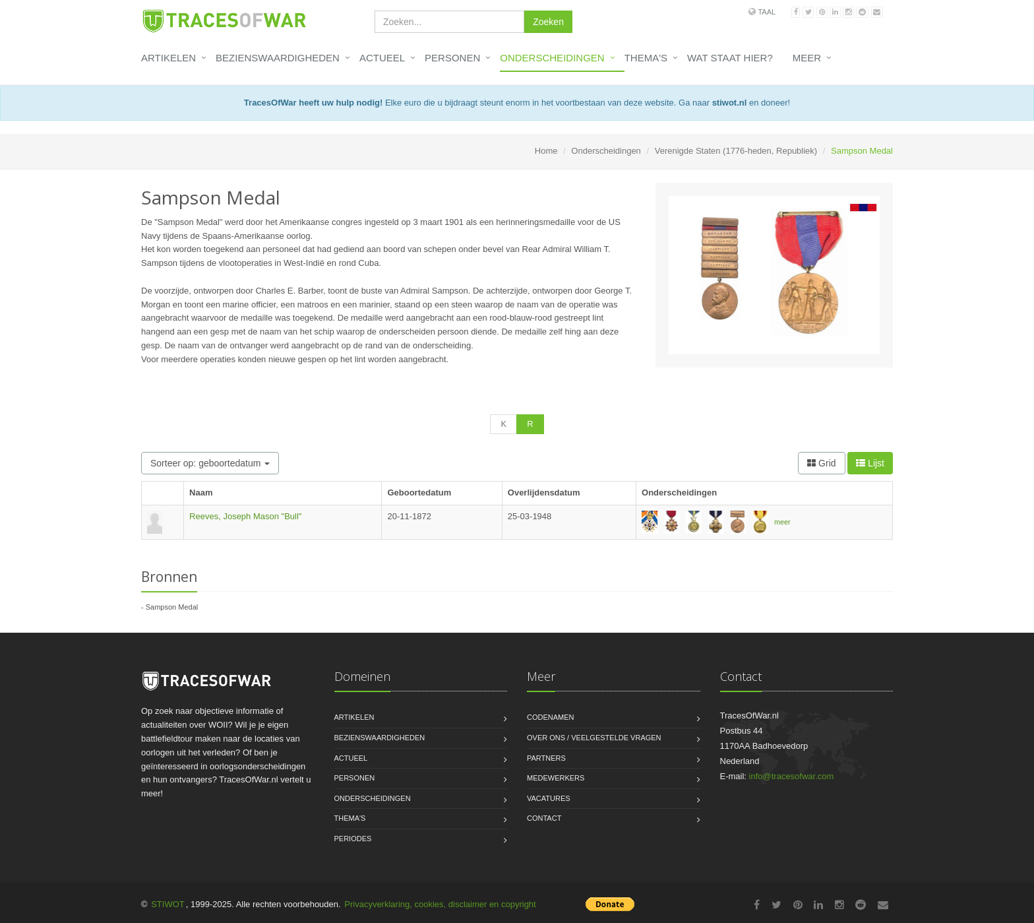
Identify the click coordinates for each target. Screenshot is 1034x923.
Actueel (382, 57)
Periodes (353, 839)
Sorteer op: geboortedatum (210, 463)
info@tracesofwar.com (791, 776)
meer (782, 522)
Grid (821, 463)
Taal (767, 12)
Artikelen (168, 57)
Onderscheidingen (552, 57)
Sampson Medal (172, 607)
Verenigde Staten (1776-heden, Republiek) (736, 151)
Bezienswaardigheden (278, 57)
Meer (807, 57)
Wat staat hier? (730, 57)
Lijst (870, 463)
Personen (452, 57)
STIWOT (168, 904)
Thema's (645, 57)
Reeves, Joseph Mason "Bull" (245, 516)
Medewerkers (555, 778)
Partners (546, 758)
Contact (544, 818)
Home (546, 151)
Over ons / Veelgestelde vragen (594, 738)
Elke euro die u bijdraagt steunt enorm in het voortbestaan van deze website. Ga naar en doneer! (517, 103)
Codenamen (550, 717)
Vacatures (548, 798)
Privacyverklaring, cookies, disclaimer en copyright (439, 904)
